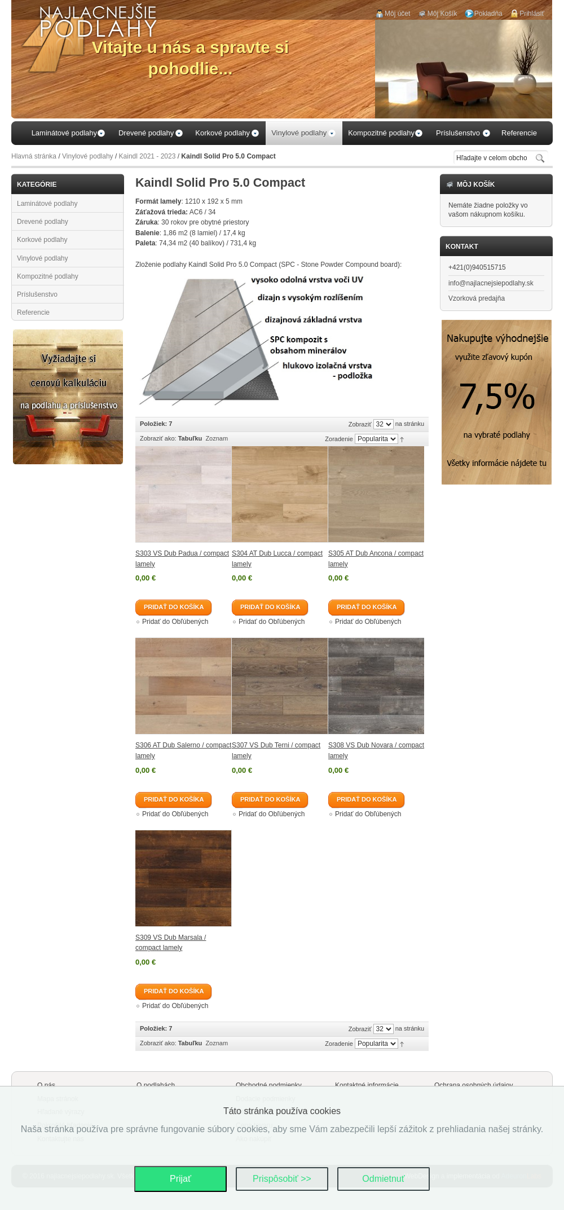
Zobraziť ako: (158, 438)
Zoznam (216, 438)
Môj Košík (442, 13)
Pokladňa (488, 13)
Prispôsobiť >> (282, 1178)
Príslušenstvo (37, 294)
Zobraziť (360, 424)
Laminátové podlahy (47, 204)
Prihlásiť (531, 13)
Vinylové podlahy (87, 156)
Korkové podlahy (42, 240)
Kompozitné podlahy (47, 276)
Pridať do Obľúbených (175, 622)
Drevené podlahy (42, 222)
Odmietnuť (383, 1178)
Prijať (180, 1178)
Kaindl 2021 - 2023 (147, 156)
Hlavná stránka (33, 156)
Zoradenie (339, 438)
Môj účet (397, 13)
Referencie (33, 312)
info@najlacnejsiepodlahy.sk (491, 283)
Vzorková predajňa (476, 298)
